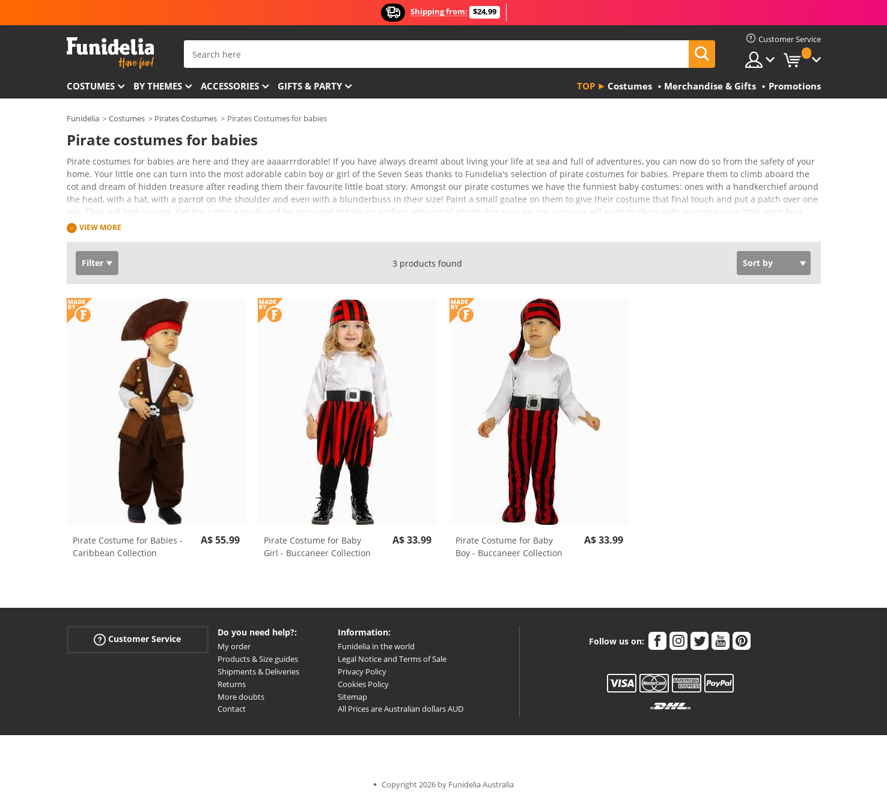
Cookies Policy (363, 684)
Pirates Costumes (185, 118)
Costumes (91, 86)
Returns (232, 684)
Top (586, 86)
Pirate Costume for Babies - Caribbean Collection (128, 547)
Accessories (230, 86)
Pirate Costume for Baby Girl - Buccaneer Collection (317, 547)
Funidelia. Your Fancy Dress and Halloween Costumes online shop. (110, 53)
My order (234, 646)
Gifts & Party (310, 86)
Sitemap (352, 696)
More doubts (241, 696)
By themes (157, 86)
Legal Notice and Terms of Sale (392, 658)
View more (100, 227)
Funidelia (83, 118)
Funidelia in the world (376, 646)
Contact (232, 708)
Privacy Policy (362, 671)
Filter (92, 262)
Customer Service (137, 639)
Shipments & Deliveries (258, 671)
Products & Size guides (258, 658)
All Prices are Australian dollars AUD (400, 708)
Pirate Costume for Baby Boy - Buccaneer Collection (509, 547)
